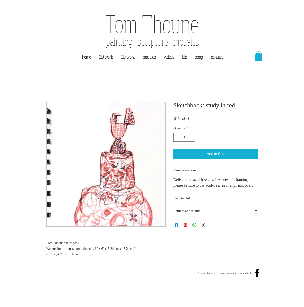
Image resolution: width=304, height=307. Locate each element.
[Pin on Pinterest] (185, 225)
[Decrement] (177, 137)
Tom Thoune (152, 23)
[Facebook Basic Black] (257, 273)
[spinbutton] (184, 137)
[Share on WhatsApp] (194, 225)
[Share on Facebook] (176, 225)
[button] (259, 56)
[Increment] (192, 137)
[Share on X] (203, 225)
